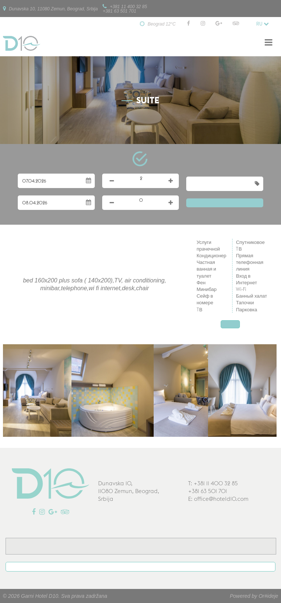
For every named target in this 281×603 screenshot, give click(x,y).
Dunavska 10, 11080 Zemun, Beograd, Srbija (50, 8)
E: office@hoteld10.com (218, 498)
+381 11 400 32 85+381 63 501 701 (125, 8)
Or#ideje (268, 596)
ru (262, 23)
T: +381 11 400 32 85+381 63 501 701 (213, 487)
